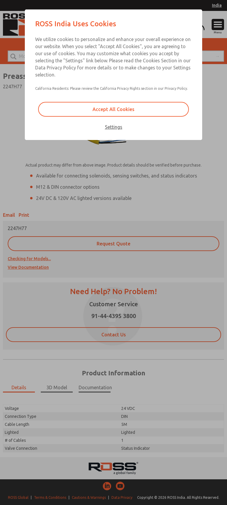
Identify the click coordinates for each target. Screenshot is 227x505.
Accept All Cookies (113, 109)
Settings (113, 127)
